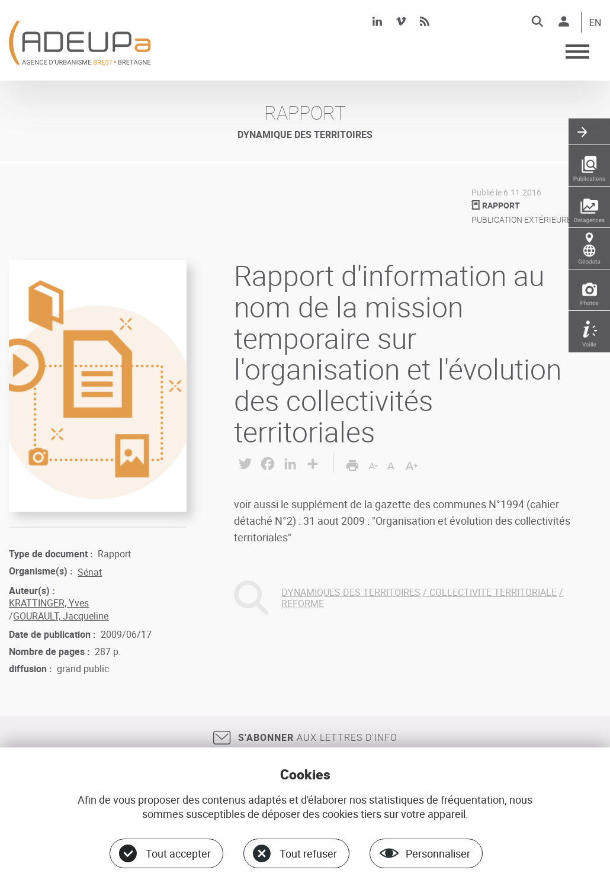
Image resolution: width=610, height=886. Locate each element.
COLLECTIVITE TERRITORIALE (493, 592)
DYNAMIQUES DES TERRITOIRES (350, 592)
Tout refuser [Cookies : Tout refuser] (308, 853)
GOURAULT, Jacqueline (60, 615)
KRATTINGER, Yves (49, 602)
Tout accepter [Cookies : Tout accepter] (178, 853)
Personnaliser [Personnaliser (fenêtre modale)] (438, 853)
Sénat (90, 572)
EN (595, 23)
